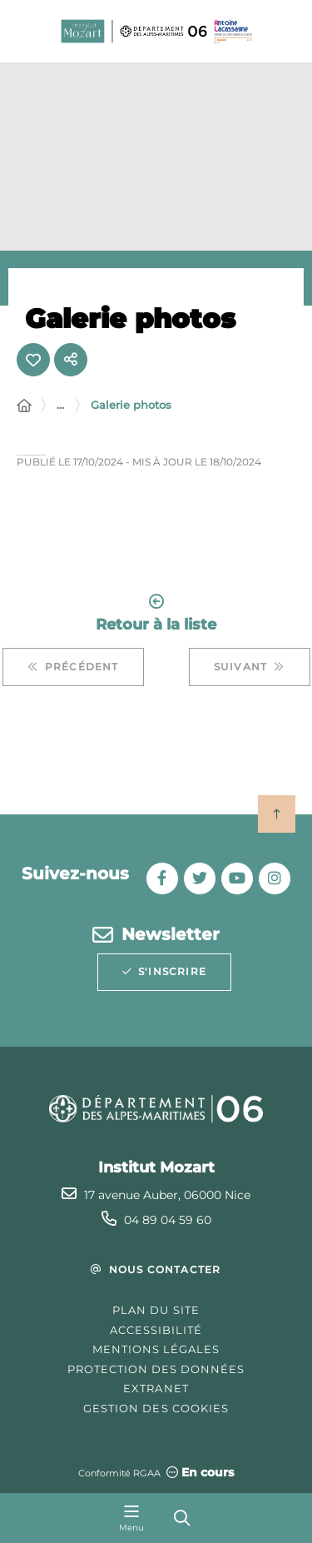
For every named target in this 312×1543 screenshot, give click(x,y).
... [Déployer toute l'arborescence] (60, 404)
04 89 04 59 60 (167, 1219)
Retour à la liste (156, 613)
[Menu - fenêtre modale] (131, 1518)
